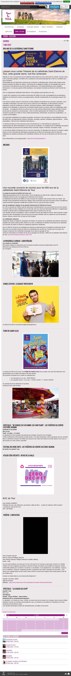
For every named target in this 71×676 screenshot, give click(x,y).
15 (63, 623)
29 (44, 619)
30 (54, 619)
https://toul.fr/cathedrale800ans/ (36, 138)
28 (35, 619)
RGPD (21, 674)
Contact (13, 674)
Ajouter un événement (9, 612)
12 (35, 623)
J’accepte (66, 1)
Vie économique (31, 31)
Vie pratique (20, 27)
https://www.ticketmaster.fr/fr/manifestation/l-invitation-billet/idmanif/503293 (30, 582)
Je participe (59, 27)
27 (26, 619)
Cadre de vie (8, 31)
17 (16, 625)
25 (7, 619)
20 (44, 625)
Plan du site (9, 674)
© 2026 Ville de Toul (11, 673)
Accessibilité (25, 674)
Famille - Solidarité (47, 27)
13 (44, 623)
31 (16, 630)
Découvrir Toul (9, 27)
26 (16, 619)
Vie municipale (43, 31)
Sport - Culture (19, 31)
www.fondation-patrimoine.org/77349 (21, 234)
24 (16, 628)
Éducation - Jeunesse (33, 27)
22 (63, 625)
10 (16, 623)
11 (26, 623)
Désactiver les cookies (27, 3)
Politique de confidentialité (43, 3)
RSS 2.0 (17, 674)
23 (7, 628)
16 (7, 625)
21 (54, 625)
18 (26, 625)
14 (54, 623)
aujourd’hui (64, 633)
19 (35, 625)
